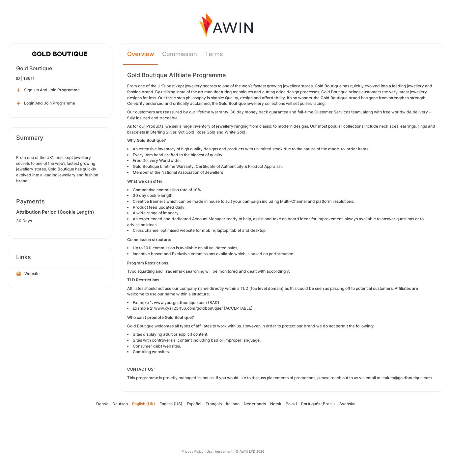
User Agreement (220, 451)
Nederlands (255, 403)
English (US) (171, 403)
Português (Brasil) (318, 403)
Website (28, 274)
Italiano (233, 403)
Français (214, 403)
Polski (291, 403)
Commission (179, 53)
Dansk (102, 403)
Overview (140, 53)
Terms (214, 53)
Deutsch (120, 403)
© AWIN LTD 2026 (250, 451)
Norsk (275, 403)
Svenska (347, 403)
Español (194, 403)
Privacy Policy (193, 451)
